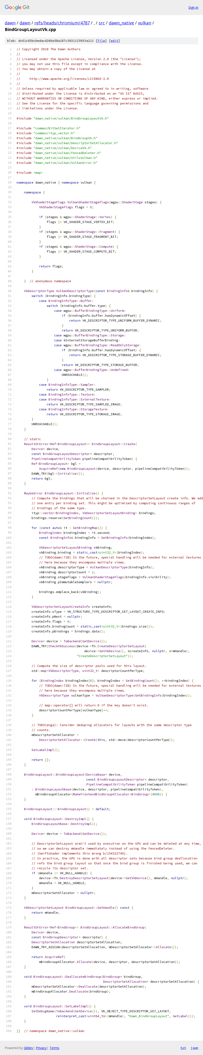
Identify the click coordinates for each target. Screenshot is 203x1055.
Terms (54, 1048)
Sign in (193, 7)
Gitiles (28, 1048)
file (101, 41)
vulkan (144, 23)
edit (114, 41)
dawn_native (121, 23)
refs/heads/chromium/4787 (62, 23)
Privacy (41, 1048)
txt (183, 1048)
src (102, 23)
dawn (10, 23)
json (194, 1048)
